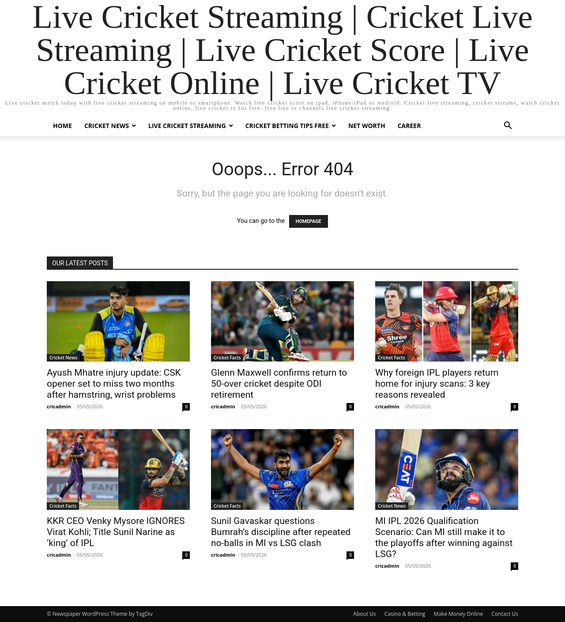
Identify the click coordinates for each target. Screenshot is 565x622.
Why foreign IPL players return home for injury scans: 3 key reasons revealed (436, 383)
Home (62, 125)
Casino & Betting (404, 614)
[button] (507, 126)
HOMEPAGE (308, 221)
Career (409, 125)
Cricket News (106, 125)
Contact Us (504, 614)
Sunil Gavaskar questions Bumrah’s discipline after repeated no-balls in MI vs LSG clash (280, 532)
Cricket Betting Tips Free (287, 125)
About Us (364, 614)
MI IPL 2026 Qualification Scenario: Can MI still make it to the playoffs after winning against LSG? (443, 537)
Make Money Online (458, 614)
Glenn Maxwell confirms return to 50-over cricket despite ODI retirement (279, 383)
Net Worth (366, 125)
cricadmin (59, 406)
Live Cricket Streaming (187, 125)
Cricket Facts (227, 357)
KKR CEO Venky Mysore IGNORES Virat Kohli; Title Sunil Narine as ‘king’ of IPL (116, 532)
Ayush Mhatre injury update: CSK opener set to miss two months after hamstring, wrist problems (114, 383)
